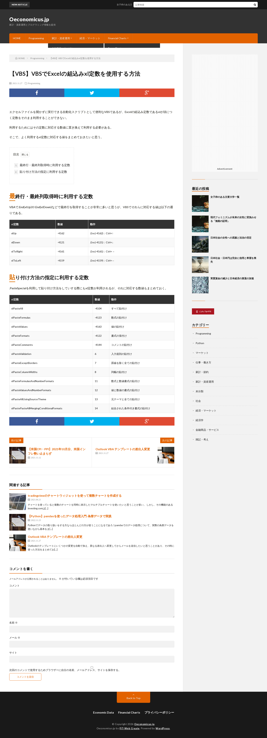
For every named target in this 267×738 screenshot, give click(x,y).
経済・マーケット (90, 38)
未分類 (199, 391)
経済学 (199, 420)
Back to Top (134, 698)
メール (14, 637)
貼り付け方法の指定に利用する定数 (40, 172)
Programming (36, 38)
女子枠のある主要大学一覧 (133, 4)
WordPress (163, 728)
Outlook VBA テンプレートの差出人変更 (122, 449)
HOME (17, 38)
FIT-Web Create (130, 728)
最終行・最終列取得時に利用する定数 (42, 165)
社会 (198, 400)
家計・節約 (202, 372)
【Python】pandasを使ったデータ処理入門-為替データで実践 (69, 516)
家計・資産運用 (61, 38)
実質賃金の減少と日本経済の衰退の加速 (232, 278)
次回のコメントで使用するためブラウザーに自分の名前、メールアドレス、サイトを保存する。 (65, 670)
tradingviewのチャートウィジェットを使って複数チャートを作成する (75, 495)
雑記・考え (202, 439)
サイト (13, 652)
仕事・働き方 (203, 362)
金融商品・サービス (207, 429)
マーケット (202, 352)
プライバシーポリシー (159, 712)
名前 (13, 622)
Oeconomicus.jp (29, 19)
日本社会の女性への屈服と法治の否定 (230, 237)
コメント (14, 585)
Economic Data (103, 712)
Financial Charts (117, 38)
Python (200, 343)
